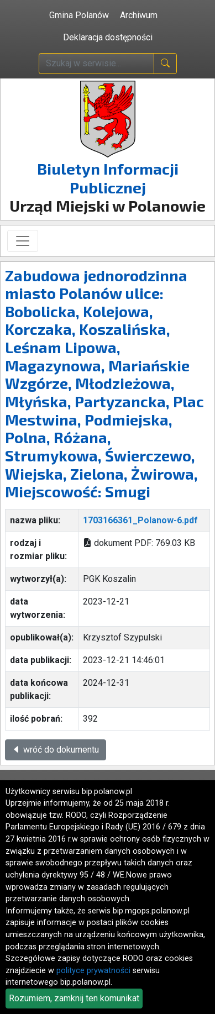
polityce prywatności (93, 970)
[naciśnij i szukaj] (165, 63)
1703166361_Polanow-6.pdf (140, 520)
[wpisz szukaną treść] (96, 63)
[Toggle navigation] (22, 241)
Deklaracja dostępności (108, 37)
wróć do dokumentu (55, 749)
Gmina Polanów (79, 15)
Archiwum (139, 15)
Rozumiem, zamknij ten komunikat (74, 998)
